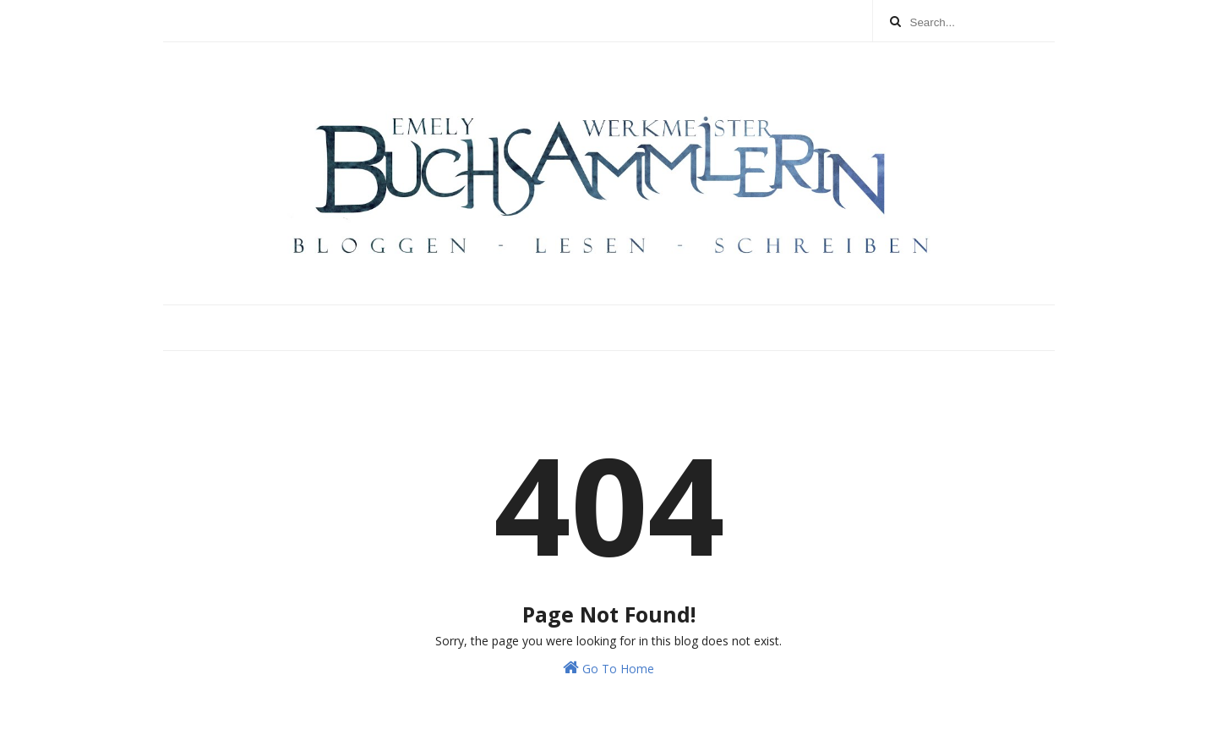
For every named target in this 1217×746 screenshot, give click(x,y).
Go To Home (608, 668)
